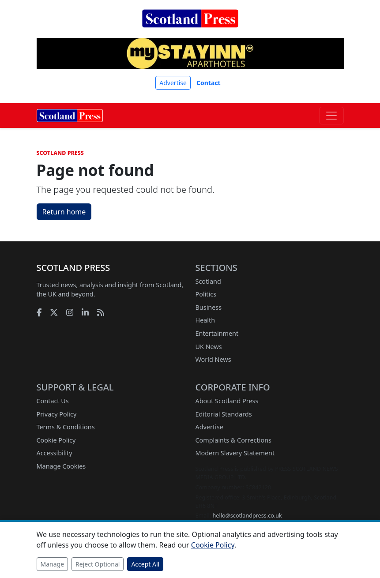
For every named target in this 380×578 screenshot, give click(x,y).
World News (213, 359)
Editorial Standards (224, 414)
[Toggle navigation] (331, 115)
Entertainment (217, 333)
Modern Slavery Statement (235, 453)
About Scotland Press (227, 401)
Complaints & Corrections (233, 440)
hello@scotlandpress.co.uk (247, 515)
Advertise (173, 83)
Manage (52, 564)
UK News (209, 346)
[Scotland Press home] (190, 25)
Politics (206, 294)
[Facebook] (39, 312)
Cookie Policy (56, 440)
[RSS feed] (100, 312)
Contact (208, 83)
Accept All (145, 564)
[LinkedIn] (85, 312)
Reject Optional (97, 564)
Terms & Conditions (66, 427)
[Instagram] (69, 312)
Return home (64, 212)
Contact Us (53, 401)
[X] (54, 312)
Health (205, 320)
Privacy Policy (57, 414)
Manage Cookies (61, 466)
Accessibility (54, 453)
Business (209, 307)
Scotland (208, 281)
